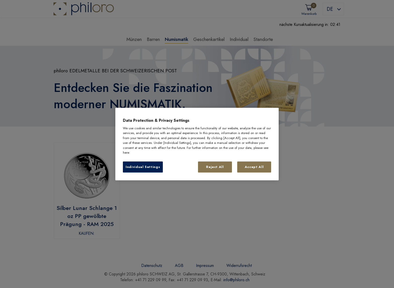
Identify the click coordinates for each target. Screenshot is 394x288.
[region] (197, 144)
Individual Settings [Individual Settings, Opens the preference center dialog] (143, 166)
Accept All (254, 166)
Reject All (215, 166)
